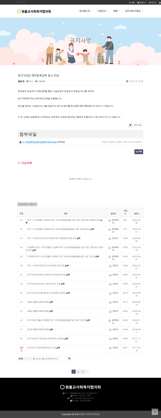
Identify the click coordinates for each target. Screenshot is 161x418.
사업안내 (101, 11)
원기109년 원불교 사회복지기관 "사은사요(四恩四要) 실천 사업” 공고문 (56, 320)
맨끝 (88, 372)
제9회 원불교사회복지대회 (38, 302)
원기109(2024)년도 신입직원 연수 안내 (44, 284)
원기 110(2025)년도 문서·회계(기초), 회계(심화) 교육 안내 (52, 238)
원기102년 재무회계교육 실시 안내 (41, 348)
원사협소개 (84, 11)
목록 (139, 152)
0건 (29, 81)
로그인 (152, 2)
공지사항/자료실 (133, 11)
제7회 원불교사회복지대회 (38, 329)
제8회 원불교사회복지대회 (38, 311)
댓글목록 (25, 163)
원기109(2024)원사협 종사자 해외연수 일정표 (46, 293)
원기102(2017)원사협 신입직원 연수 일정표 (45, 339)
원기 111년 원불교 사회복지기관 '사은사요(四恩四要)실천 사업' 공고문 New (58, 229)
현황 (115, 11)
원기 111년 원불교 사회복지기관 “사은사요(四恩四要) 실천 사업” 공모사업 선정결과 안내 (63, 220)
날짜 (136, 214)
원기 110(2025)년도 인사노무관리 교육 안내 (46, 266)
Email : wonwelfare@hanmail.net (81, 398)
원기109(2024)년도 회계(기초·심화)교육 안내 (46, 275)
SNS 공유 (135, 125)
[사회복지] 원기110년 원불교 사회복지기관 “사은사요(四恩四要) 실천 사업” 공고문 (61, 256)
